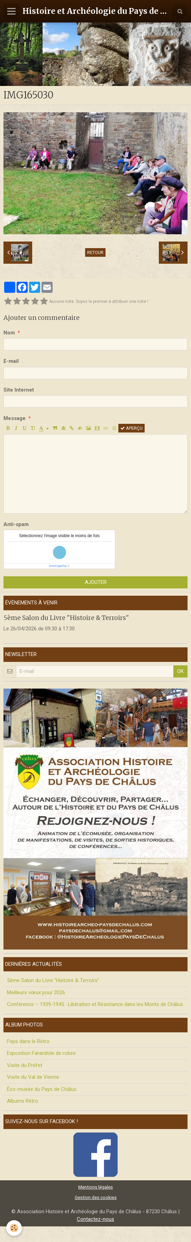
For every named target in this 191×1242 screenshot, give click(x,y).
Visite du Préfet (24, 1065)
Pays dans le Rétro (28, 1041)
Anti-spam (16, 524)
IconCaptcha (58, 566)
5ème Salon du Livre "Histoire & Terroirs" (66, 617)
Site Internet (18, 390)
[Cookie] (14, 1228)
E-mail (11, 361)
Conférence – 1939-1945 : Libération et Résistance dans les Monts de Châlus (95, 1004)
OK (180, 671)
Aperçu (131, 428)
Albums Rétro (22, 1101)
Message (14, 418)
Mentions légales (95, 1187)
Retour (95, 252)
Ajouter (96, 582)
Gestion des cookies (96, 1197)
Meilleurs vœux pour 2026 (36, 992)
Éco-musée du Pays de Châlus (41, 1089)
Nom (9, 333)
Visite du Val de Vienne (33, 1077)
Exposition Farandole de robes (41, 1053)
